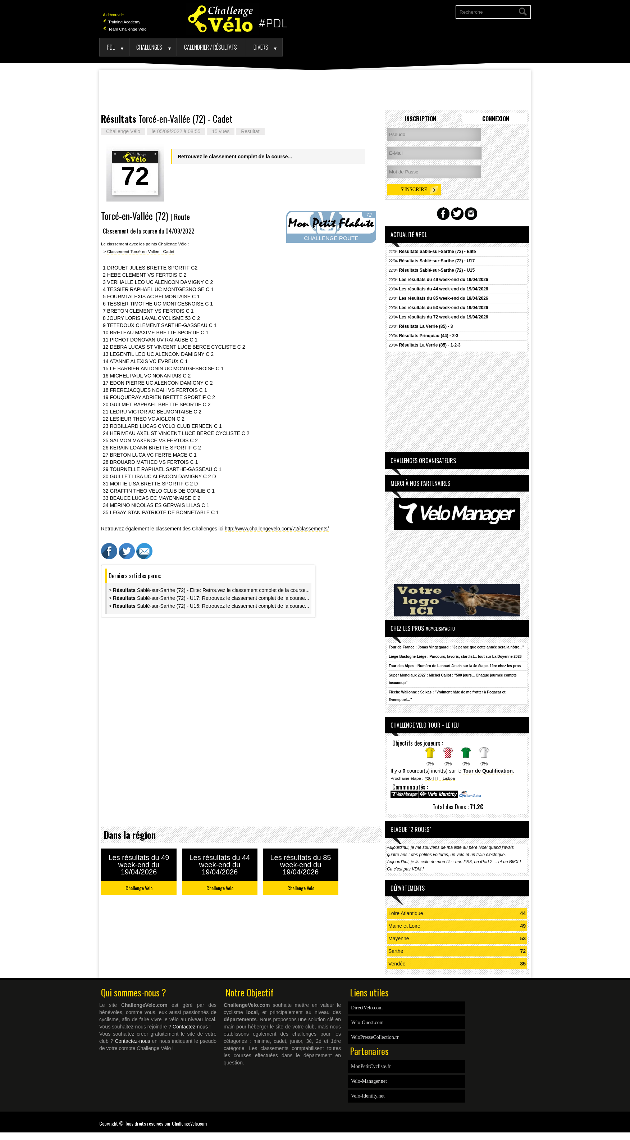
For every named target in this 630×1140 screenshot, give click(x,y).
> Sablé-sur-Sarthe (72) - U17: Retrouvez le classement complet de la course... (209, 598)
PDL (111, 46)
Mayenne (398, 938)
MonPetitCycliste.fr (371, 1066)
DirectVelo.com (367, 1007)
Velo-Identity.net (368, 1096)
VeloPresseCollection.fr (375, 1037)
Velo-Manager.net (369, 1081)
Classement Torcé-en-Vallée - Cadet (140, 251)
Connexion (495, 118)
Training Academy (121, 22)
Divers (261, 46)
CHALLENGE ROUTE (331, 238)
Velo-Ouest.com (367, 1022)
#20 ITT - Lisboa (440, 778)
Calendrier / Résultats (210, 46)
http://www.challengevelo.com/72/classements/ (277, 528)
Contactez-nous (190, 1027)
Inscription (420, 118)
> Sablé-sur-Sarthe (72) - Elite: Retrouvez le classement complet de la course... (209, 590)
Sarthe (395, 951)
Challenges (149, 46)
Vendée (397, 964)
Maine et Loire (404, 926)
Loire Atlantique (405, 913)
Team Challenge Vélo (124, 29)
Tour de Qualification (488, 771)
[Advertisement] (315, 90)
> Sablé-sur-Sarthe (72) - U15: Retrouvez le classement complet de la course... (209, 606)
